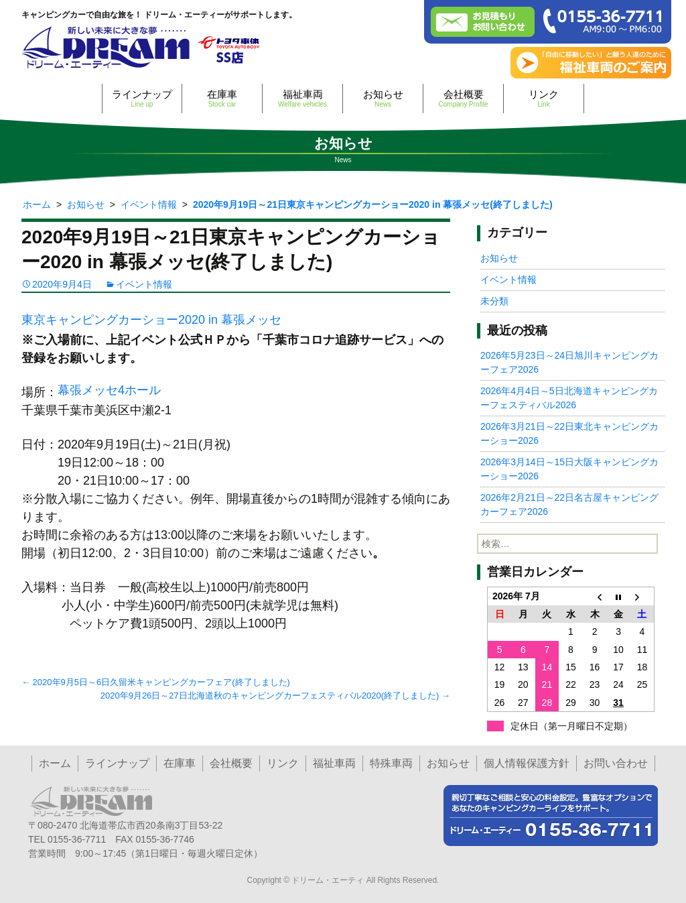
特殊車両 (391, 763)
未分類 (494, 301)
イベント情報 (144, 284)
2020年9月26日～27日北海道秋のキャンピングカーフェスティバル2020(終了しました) (275, 695)
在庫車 (222, 98)
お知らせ (383, 98)
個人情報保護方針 (526, 763)
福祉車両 (302, 98)
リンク (543, 98)
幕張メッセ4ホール (109, 390)
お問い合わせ (616, 763)
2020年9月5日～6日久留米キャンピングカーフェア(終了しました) (155, 682)
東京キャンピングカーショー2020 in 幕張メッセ (151, 319)
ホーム (55, 763)
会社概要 (463, 98)
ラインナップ (142, 98)
